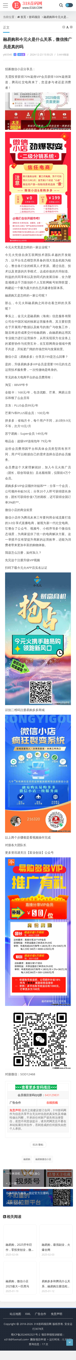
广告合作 (40, 1323)
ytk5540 (14, 54)
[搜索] (61, 5)
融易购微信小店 (43, 1159)
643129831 (52, 1095)
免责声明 (56, 1323)
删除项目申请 (38, 1348)
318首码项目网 (42, 1333)
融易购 (27, 1159)
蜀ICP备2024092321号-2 (25, 1344)
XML (28, 1323)
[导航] (5, 4)
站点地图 (15, 1323)
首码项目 (34, 17)
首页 (23, 17)
